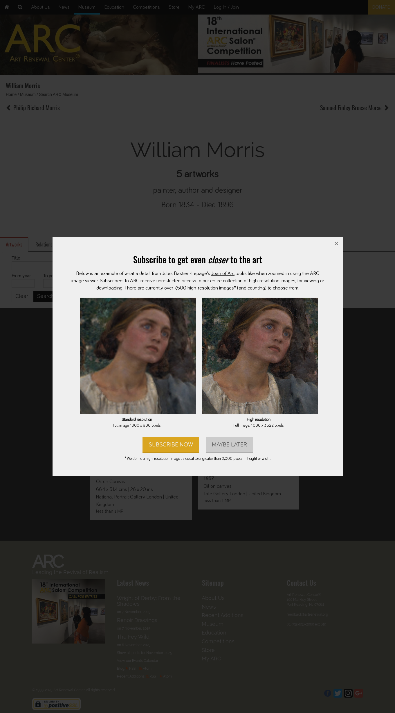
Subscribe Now (170, 444)
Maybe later (229, 444)
